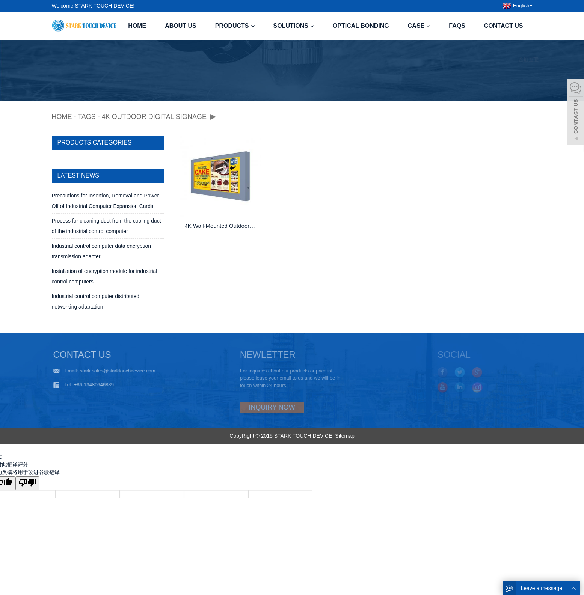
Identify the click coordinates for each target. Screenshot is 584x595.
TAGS (87, 117)
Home (137, 26)
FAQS (457, 26)
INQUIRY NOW (252, 407)
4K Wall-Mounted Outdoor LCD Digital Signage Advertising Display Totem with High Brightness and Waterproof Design (220, 226)
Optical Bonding (361, 26)
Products (235, 25)
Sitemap (344, 436)
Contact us (503, 26)
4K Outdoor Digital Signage (154, 117)
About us (180, 26)
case (419, 25)
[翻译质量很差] (27, 483)
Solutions (293, 25)
